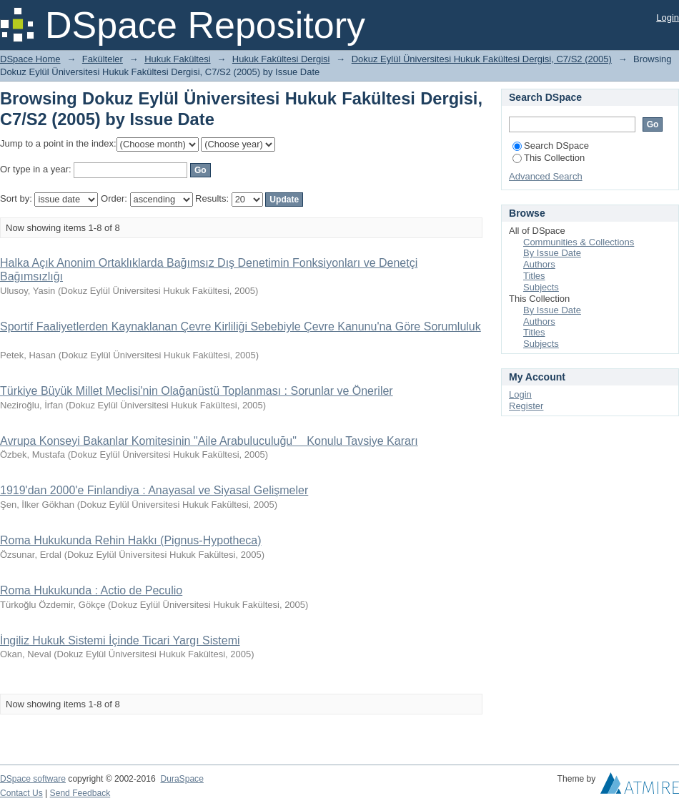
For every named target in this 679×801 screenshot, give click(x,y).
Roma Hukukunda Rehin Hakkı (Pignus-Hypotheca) (131, 540)
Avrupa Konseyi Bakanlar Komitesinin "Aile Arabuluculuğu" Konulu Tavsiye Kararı (209, 441)
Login (667, 17)
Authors (539, 264)
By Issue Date (552, 252)
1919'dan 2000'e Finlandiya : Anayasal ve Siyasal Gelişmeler (154, 490)
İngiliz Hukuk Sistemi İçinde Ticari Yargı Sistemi (120, 640)
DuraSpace (181, 779)
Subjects (541, 287)
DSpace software (33, 779)
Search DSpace (550, 145)
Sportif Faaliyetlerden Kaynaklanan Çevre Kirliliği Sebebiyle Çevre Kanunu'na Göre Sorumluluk (240, 326)
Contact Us (21, 793)
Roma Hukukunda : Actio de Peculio (91, 590)
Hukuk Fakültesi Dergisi (281, 59)
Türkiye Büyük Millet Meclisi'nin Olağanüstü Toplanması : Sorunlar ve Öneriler (196, 391)
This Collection (548, 157)
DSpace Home (30, 59)
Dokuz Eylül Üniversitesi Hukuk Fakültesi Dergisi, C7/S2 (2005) (482, 59)
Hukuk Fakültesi (177, 59)
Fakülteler (102, 59)
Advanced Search (546, 176)
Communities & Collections (578, 242)
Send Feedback (80, 793)
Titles (534, 275)
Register (526, 405)
